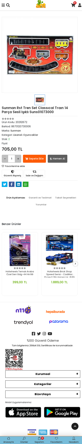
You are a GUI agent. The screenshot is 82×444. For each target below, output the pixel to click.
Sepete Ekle (34, 158)
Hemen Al (57, 158)
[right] (75, 264)
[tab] (15, 197)
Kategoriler (42, 384)
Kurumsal (43, 374)
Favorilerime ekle (13, 166)
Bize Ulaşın (43, 394)
